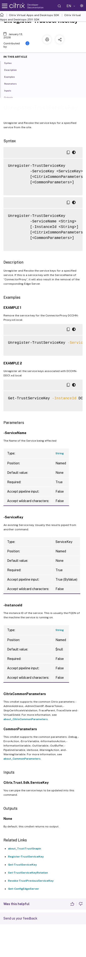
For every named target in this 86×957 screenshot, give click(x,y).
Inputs (10, 90)
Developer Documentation (35, 6)
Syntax (10, 62)
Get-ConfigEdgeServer (23, 888)
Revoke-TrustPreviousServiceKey (31, 880)
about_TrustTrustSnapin (24, 848)
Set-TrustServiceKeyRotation (28, 872)
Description (13, 69)
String (59, 453)
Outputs (11, 97)
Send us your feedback (20, 918)
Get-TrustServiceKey (22, 864)
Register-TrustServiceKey (26, 856)
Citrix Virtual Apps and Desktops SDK (34, 15)
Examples (12, 76)
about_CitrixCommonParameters (25, 719)
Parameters (13, 83)
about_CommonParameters (22, 758)
